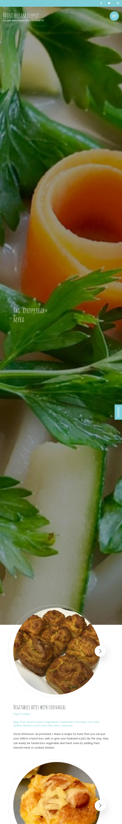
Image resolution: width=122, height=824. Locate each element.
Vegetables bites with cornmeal (39, 707)
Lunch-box (40, 725)
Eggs (16, 722)
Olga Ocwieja (21, 714)
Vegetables (51, 722)
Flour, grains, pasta (31, 722)
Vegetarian (67, 722)
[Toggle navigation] (114, 16)
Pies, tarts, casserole (60, 725)
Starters (28, 725)
